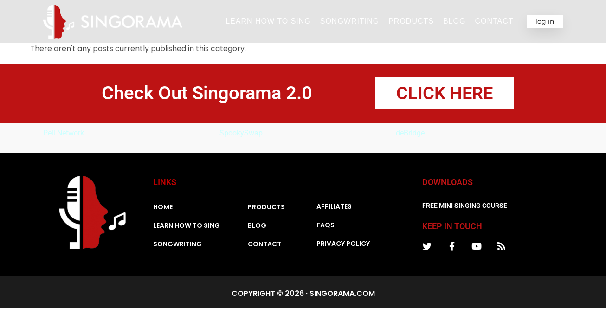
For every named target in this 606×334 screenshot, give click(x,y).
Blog (454, 21)
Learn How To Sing (268, 21)
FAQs (325, 226)
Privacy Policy (343, 244)
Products (411, 21)
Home (163, 207)
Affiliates (334, 207)
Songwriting (349, 21)
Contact (494, 21)
